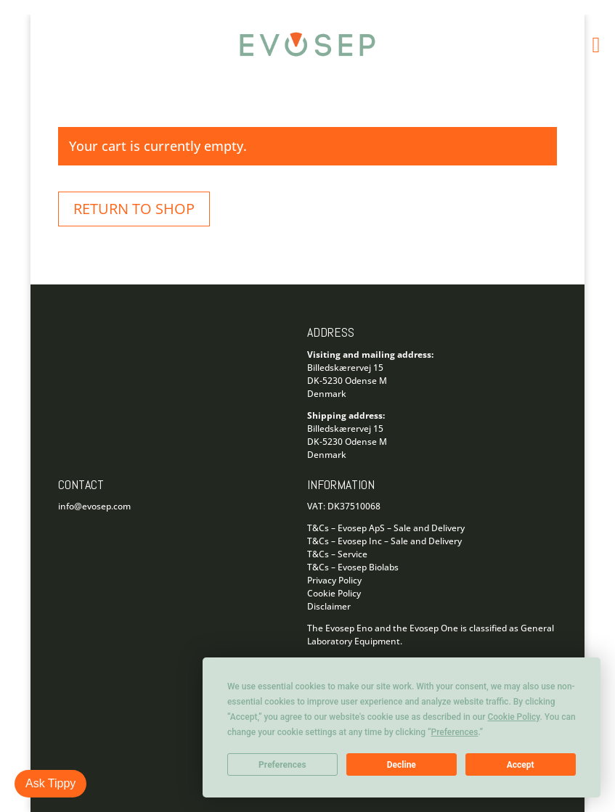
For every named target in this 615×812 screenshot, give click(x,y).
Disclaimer (329, 606)
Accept (520, 765)
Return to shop (134, 208)
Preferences (282, 765)
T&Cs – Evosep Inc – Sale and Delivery (384, 541)
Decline (401, 765)
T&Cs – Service (337, 554)
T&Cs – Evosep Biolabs (353, 567)
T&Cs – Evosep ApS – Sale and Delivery (386, 528)
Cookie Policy (334, 593)
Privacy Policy (334, 580)
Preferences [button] (454, 732)
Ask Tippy (50, 783)
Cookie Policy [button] (513, 717)
